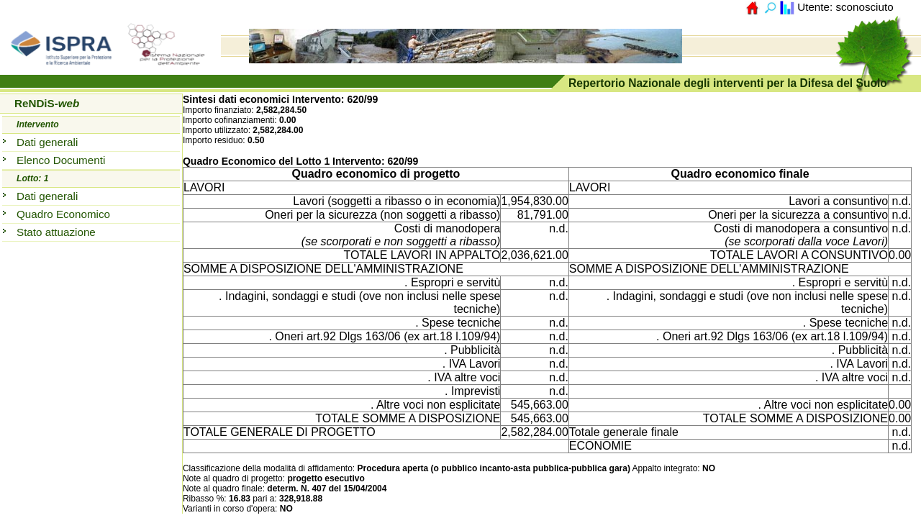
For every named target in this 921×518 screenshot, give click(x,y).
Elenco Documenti (61, 160)
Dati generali (47, 142)
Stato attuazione (56, 232)
